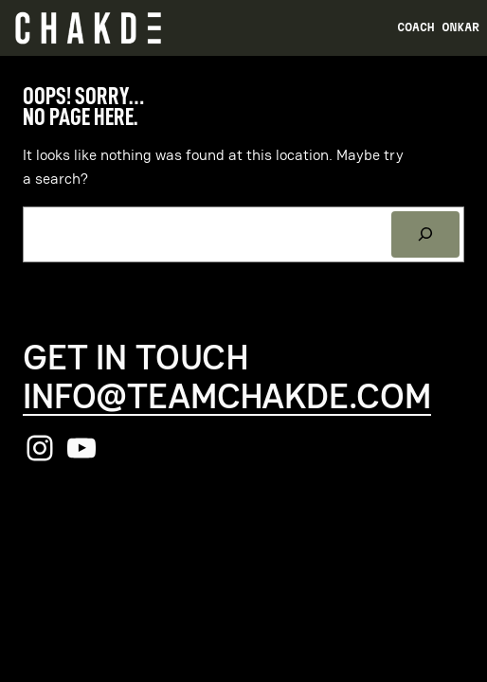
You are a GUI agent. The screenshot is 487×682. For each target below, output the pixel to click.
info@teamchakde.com (227, 396)
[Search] (425, 235)
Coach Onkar (438, 27)
